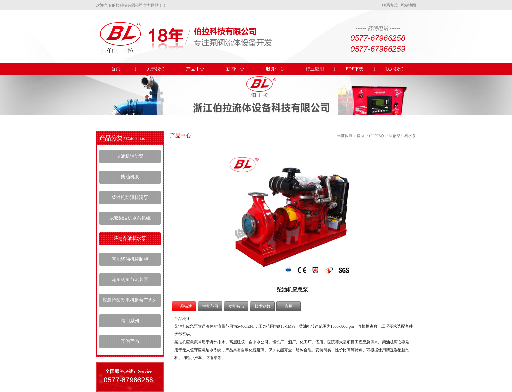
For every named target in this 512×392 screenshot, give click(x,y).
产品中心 (195, 69)
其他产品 (130, 341)
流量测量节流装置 (130, 279)
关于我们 (155, 69)
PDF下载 (354, 69)
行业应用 (315, 69)
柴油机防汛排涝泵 (130, 197)
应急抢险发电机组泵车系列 (130, 300)
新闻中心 (235, 69)
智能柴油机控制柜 (130, 259)
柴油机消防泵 (130, 156)
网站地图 (408, 5)
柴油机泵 (130, 176)
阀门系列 (130, 320)
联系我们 (394, 69)
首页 (115, 69)
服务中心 (275, 69)
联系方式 (390, 5)
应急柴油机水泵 (130, 238)
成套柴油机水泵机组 (130, 218)
